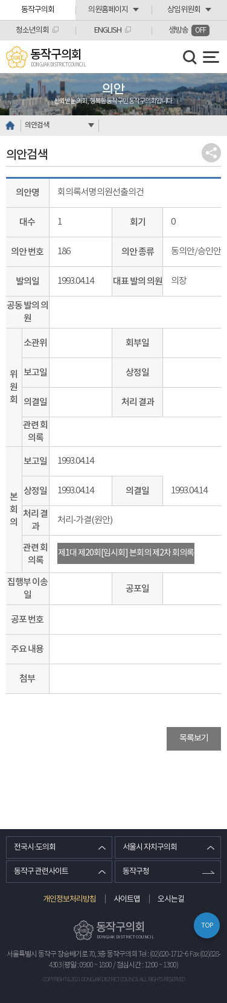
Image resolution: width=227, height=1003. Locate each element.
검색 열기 (190, 57)
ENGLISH (107, 30)
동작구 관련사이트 (41, 871)
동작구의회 (37, 9)
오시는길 (171, 899)
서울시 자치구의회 (150, 847)
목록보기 (193, 738)
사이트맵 (127, 899)
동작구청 (136, 871)
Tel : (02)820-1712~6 (163, 954)
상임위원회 (183, 9)
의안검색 (37, 125)
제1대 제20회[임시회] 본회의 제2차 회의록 (126, 553)
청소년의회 (32, 30)
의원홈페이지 (108, 9)
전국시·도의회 (35, 847)
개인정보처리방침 (69, 899)
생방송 (188, 30)
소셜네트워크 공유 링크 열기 (211, 152)
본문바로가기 (0, 0)
